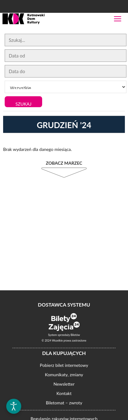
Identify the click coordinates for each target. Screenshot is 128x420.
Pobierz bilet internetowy (64, 365)
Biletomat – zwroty (64, 402)
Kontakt (64, 393)
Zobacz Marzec (64, 163)
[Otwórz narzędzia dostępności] (13, 406)
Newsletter (63, 384)
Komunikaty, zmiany (64, 374)
